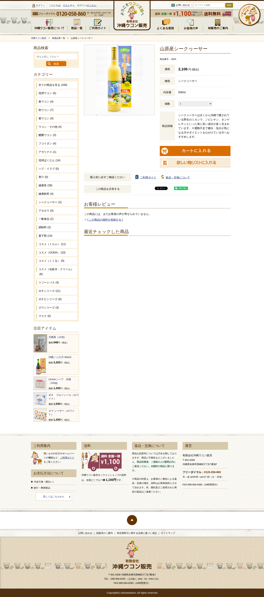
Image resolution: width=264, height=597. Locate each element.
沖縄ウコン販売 (38, 38)
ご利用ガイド (148, 177)
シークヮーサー (50, 202)
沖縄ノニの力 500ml (59, 357)
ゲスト (66, 5)
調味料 (45, 227)
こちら (92, 5)
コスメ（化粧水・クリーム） (56, 272)
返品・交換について (178, 177)
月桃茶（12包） (57, 337)
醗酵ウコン (47, 135)
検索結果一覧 (58, 38)
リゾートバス (49, 282)
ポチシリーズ (49, 290)
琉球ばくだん (49, 160)
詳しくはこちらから (53, 496)
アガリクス (47, 151)
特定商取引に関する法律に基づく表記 (137, 533)
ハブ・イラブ (49, 168)
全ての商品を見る (53, 84)
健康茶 (45, 185)
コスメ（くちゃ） (52, 244)
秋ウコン (46, 110)
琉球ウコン (47, 93)
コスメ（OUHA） (52, 252)
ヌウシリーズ (49, 307)
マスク (45, 316)
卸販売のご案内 (104, 533)
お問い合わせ (183, 5)
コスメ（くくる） (51, 260)
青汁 (43, 177)
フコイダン (47, 143)
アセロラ (46, 210)
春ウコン (46, 101)
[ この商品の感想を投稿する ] (105, 219)
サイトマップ (168, 533)
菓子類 (45, 235)
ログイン (40, 5)
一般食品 (46, 218)
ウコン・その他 (50, 126)
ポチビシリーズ (50, 299)
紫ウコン (46, 118)
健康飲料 (46, 193)
